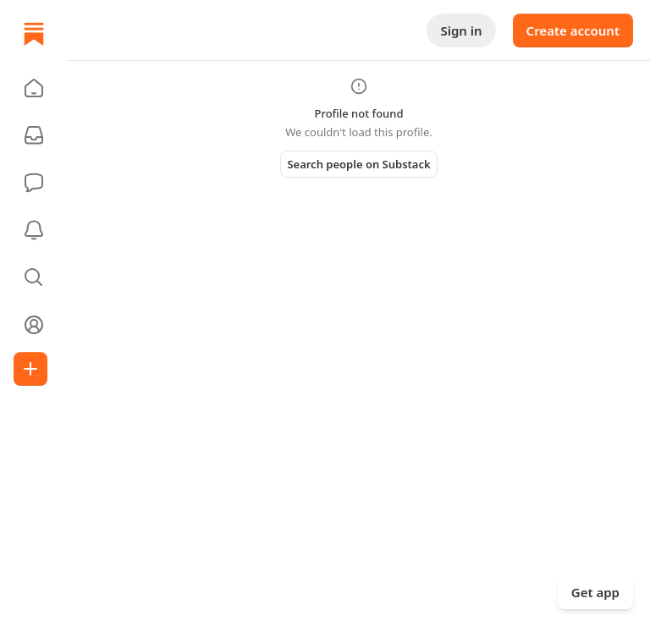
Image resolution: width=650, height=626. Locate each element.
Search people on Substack (358, 164)
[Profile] (34, 325)
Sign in (461, 30)
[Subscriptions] (34, 135)
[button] (34, 88)
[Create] (30, 369)
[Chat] (34, 182)
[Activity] (34, 230)
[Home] (34, 34)
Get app (595, 592)
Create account (573, 30)
